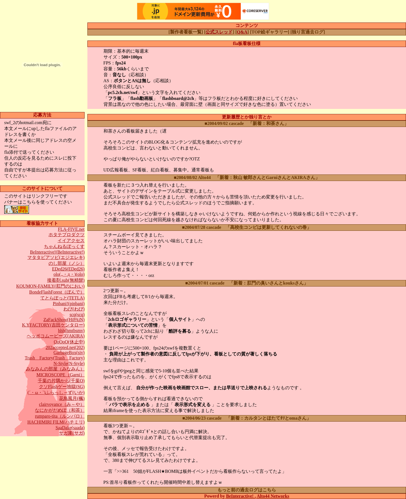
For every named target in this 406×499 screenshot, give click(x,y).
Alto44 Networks (273, 496)
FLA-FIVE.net (71, 229)
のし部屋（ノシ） (66, 263)
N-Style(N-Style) (69, 363)
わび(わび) (74, 308)
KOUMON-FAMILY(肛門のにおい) (50, 286)
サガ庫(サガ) (72, 433)
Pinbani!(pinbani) (69, 303)
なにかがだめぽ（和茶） (60, 410)
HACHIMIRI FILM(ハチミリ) (56, 422)
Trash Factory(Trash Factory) (55, 357)
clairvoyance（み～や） (62, 404)
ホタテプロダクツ (66, 234)
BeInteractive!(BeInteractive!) (57, 252)
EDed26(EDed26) (68, 269)
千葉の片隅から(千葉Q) (61, 380)
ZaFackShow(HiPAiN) (64, 319)
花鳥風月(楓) (72, 398)
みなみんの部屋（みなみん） (55, 368)
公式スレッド (219, 32)
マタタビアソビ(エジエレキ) (56, 257)
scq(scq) (77, 314)
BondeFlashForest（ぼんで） (57, 292)
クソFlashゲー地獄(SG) (62, 386)
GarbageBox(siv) (69, 352)
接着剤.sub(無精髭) (66, 280)
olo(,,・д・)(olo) (69, 274)
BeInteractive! (240, 496)
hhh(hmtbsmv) (71, 330)
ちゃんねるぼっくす (64, 246)
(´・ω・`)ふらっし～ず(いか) (56, 392)
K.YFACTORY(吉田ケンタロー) (53, 325)
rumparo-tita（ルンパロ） (60, 416)
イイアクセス (71, 240)
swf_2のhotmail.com (23, 122)
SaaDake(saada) (70, 427)
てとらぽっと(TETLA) (62, 298)
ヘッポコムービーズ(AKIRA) (56, 336)
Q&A (242, 32)
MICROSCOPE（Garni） (60, 374)
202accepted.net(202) (65, 347)
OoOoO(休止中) (69, 341)
